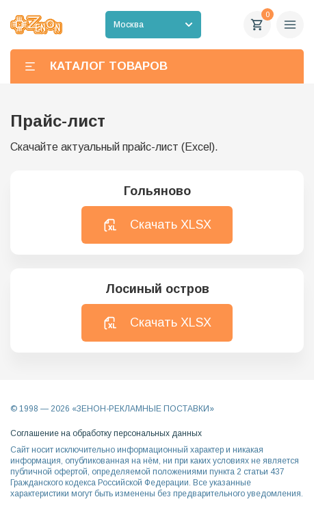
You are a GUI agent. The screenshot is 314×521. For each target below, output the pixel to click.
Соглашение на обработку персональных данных (106, 433)
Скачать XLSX (157, 225)
